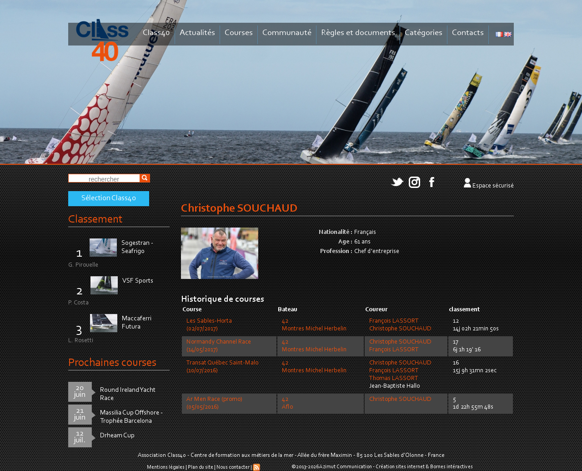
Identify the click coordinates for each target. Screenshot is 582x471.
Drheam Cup (117, 435)
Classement (95, 219)
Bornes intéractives (451, 467)
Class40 (156, 33)
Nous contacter (233, 467)
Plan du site (200, 467)
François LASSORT (394, 321)
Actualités (197, 33)
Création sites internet (400, 467)
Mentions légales (166, 467)
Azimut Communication (345, 467)
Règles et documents (358, 33)
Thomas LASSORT (393, 378)
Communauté (286, 33)
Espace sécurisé (493, 186)
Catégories (423, 33)
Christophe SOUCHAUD (400, 329)
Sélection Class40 (108, 198)
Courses (239, 33)
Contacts (468, 33)
